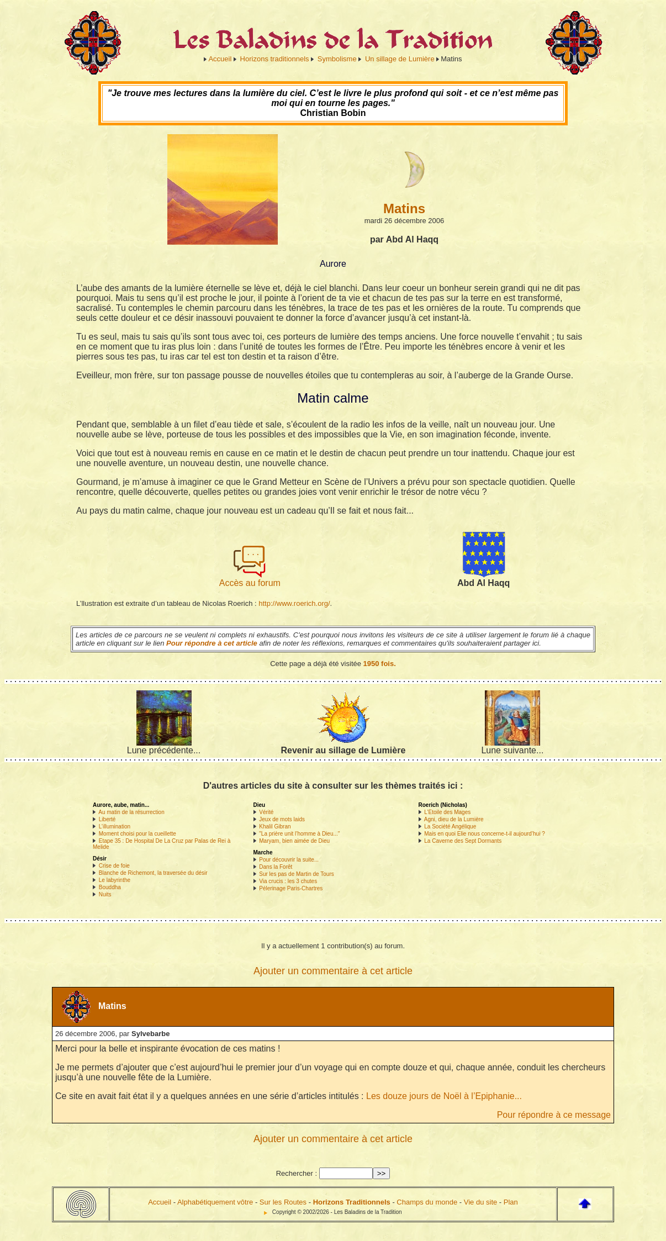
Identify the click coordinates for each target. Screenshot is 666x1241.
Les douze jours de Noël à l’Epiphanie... (444, 1096)
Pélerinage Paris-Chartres (291, 888)
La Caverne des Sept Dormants (462, 841)
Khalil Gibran (274, 826)
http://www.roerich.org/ (294, 603)
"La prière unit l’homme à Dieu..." (299, 834)
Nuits (105, 894)
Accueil (219, 59)
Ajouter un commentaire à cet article (333, 970)
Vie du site (480, 1202)
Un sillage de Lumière (400, 59)
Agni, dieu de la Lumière (454, 819)
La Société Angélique (450, 826)
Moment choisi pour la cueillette (137, 834)
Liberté (107, 819)
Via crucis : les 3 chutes (288, 881)
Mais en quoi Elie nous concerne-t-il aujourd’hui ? (484, 834)
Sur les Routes (283, 1202)
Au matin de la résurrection (131, 812)
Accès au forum (250, 579)
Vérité (266, 812)
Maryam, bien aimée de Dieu (294, 841)
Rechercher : (296, 1173)
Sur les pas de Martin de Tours (296, 874)
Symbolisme (337, 59)
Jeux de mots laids (282, 819)
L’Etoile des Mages (447, 812)
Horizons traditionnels (274, 59)
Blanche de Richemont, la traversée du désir (153, 873)
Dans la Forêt (275, 867)
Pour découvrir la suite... (289, 860)
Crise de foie (114, 866)
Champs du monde (427, 1202)
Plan (511, 1202)
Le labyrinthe (114, 880)
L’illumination (114, 826)
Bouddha (110, 887)
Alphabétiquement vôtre (215, 1202)
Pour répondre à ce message (554, 1114)
